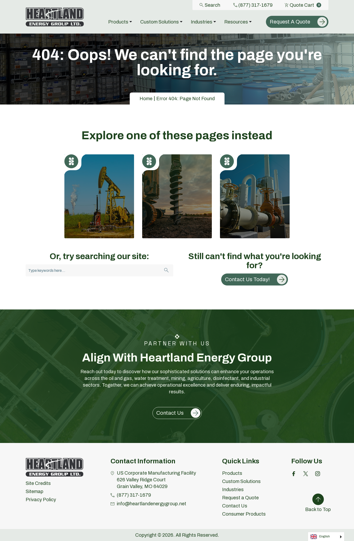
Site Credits (38, 483)
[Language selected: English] (326, 536)
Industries (233, 489)
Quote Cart (303, 5)
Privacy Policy (41, 499)
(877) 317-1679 (253, 5)
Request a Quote (240, 497)
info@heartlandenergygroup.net (151, 503)
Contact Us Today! (247, 279)
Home (146, 98)
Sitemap (34, 491)
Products (232, 473)
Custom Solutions (241, 481)
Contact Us (170, 413)
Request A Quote (290, 22)
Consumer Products (244, 514)
